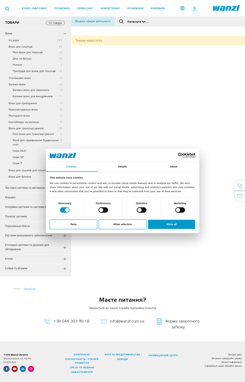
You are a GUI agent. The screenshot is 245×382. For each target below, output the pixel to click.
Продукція (62, 8)
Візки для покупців (20, 47)
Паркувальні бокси (17, 226)
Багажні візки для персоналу (31, 90)
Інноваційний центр (163, 356)
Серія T (17, 163)
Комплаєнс (82, 355)
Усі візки (14, 40)
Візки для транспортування (26, 128)
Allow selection (122, 224)
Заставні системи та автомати (24, 188)
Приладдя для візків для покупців (34, 71)
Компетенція (110, 8)
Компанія (158, 8)
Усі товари (55, 23)
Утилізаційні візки (20, 78)
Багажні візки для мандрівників (33, 96)
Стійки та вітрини (16, 268)
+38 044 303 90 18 (66, 321)
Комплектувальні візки (23, 109)
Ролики (17, 65)
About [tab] (173, 166)
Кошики (10, 197)
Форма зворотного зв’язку (178, 323)
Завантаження (82, 372)
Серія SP (18, 157)
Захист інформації (231, 362)
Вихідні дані (235, 355)
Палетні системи (16, 216)
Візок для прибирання (23, 103)
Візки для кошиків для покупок (28, 170)
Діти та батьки (22, 58)
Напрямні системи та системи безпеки (30, 207)
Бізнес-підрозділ (34, 8)
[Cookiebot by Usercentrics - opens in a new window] (180, 155)
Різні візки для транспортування (33, 134)
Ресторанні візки (19, 116)
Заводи (122, 359)
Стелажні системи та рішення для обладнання (27, 247)
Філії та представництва (122, 355)
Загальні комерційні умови (226, 358)
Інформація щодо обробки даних (223, 366)
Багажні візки (17, 84)
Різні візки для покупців (28, 52)
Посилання (135, 8)
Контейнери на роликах (24, 122)
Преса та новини (82, 368)
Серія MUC (19, 151)
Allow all (171, 224)
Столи (9, 259)
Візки (8, 33)
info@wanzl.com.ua (122, 321)
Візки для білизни (20, 176)
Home (17, 289)
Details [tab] (122, 166)
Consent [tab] (71, 166)
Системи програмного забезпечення (28, 235)
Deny (73, 224)
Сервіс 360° (85, 8)
